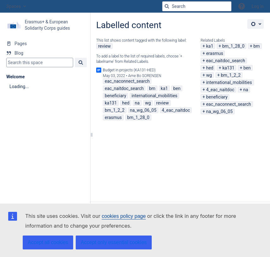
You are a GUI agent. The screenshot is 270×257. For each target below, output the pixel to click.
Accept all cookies (48, 242)
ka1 (209, 46)
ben (247, 67)
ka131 (228, 67)
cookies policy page (124, 216)
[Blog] (45, 53)
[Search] (166, 6)
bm (256, 46)
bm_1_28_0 (233, 46)
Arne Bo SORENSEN (144, 76)
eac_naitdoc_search (225, 60)
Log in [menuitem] (258, 6)
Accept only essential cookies (114, 242)
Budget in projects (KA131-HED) (129, 70)
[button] (242, 6)
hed (209, 67)
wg (209, 75)
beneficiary (216, 96)
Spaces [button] (13, 6)
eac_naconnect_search (228, 104)
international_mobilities (229, 82)
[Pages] (45, 43)
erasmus (214, 53)
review (104, 46)
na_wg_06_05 (219, 111)
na (245, 89)
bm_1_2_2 (231, 75)
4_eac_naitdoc (220, 89)
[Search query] (197, 6)
